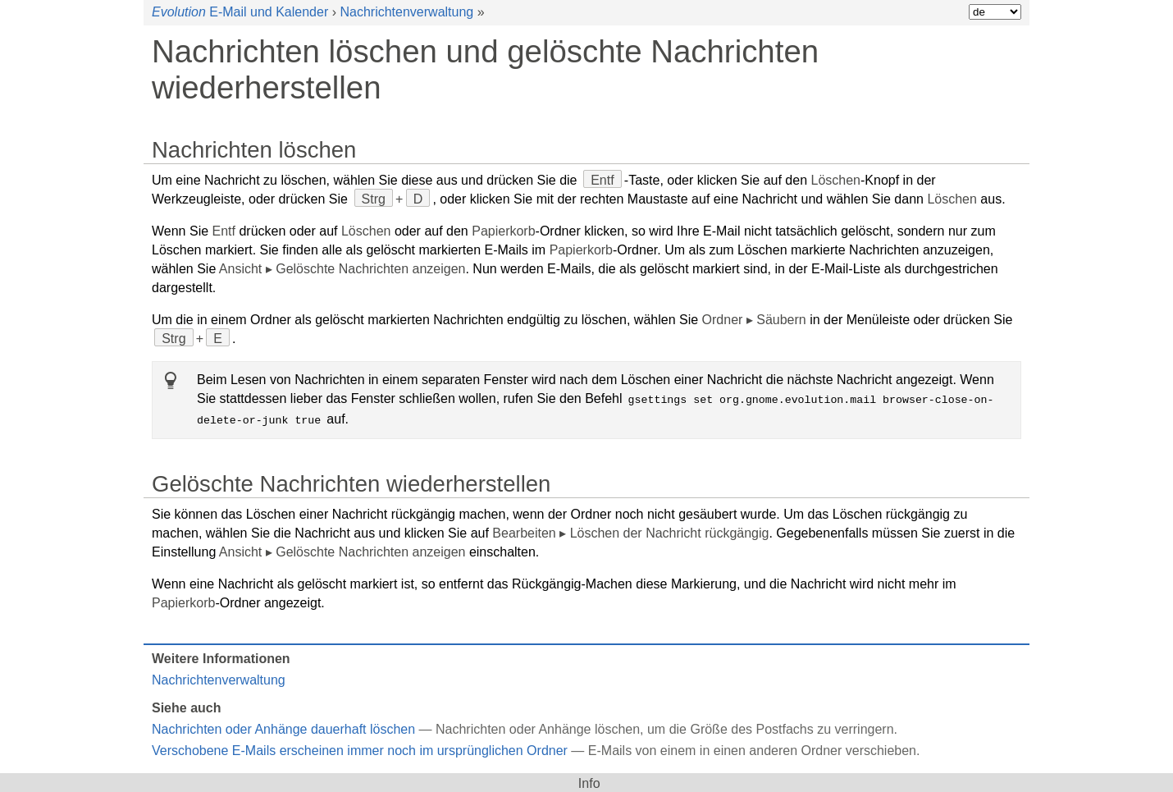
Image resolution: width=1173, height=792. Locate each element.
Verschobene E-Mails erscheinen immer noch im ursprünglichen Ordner (360, 749)
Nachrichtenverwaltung (406, 12)
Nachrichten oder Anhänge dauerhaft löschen (283, 728)
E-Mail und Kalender (240, 12)
